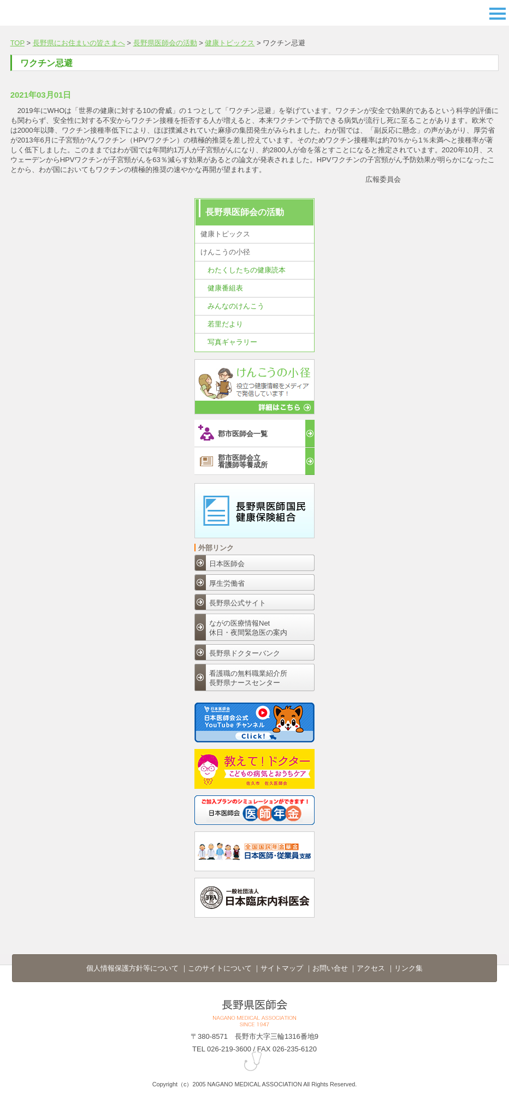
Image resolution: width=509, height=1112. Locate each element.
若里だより (221, 324)
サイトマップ (282, 968)
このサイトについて (220, 968)
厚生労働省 (227, 583)
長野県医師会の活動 (165, 43)
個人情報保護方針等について (132, 968)
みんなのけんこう (232, 306)
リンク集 (408, 968)
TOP (17, 43)
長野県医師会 (214, 13)
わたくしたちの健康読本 (243, 270)
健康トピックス (229, 43)
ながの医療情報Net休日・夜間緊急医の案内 (248, 628)
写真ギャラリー (228, 342)
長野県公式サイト (237, 603)
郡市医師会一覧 (233, 432)
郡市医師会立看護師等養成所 (233, 460)
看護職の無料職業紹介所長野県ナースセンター (248, 678)
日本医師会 (227, 564)
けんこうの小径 (225, 252)
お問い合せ (330, 968)
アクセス (371, 968)
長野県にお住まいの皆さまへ (79, 43)
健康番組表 (221, 288)
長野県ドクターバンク (244, 653)
